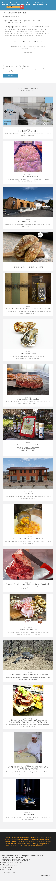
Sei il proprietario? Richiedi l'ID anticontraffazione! (26, 27)
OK (22, 7)
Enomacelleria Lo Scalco (28, 399)
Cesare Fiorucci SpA (28, 629)
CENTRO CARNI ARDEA (28, 176)
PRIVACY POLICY (14, 871)
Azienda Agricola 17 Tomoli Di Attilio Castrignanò (28, 308)
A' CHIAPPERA (28, 493)
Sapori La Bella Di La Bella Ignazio (28, 444)
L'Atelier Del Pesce (28, 354)
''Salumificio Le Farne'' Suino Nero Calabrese (28, 675)
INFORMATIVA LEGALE (9, 872)
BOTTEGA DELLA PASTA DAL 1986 (28, 539)
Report (10, 75)
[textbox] (28, 450)
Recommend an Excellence (16, 66)
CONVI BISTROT (28, 814)
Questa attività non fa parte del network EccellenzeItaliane (22, 22)
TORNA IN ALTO (47, 875)
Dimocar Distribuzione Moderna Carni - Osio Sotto (28, 584)
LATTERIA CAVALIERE (28, 131)
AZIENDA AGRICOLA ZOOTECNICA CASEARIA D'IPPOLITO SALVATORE (28, 768)
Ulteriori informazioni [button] (13, 7)
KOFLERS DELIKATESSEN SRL (28, 42)
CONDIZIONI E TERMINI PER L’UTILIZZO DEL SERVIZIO (37, 871)
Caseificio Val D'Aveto (28, 222)
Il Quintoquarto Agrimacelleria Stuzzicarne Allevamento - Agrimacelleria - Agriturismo (28, 721)
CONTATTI (5, 871)
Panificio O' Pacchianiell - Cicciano (28, 267)
